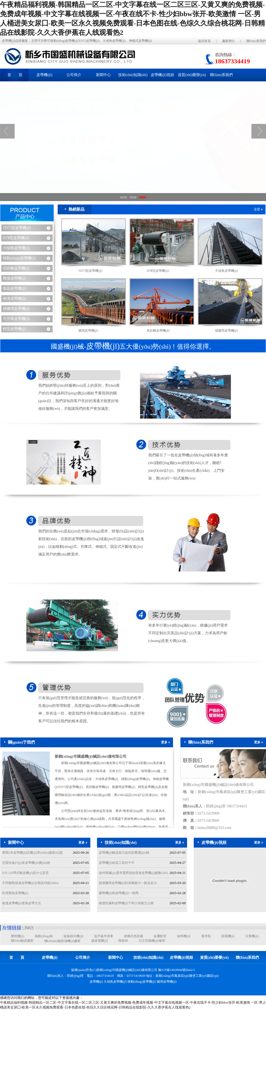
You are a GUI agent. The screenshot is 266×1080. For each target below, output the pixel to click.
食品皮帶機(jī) (14, 288)
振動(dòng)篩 (44, 936)
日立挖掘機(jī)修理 (152, 941)
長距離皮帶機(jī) (16, 268)
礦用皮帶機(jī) (88, 330)
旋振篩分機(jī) (73, 936)
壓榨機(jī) (17, 936)
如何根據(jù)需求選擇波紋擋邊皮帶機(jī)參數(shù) (133, 873)
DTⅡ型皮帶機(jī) (16, 238)
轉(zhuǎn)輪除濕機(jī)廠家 (62, 941)
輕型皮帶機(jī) (14, 329)
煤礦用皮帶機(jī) (16, 309)
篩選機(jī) (228, 936)
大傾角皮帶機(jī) (16, 248)
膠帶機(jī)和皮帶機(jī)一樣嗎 (118, 893)
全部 (258, 209)
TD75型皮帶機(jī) (17, 228)
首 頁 (14, 75)
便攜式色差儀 (133, 936)
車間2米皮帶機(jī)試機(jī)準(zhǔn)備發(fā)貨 (32, 852)
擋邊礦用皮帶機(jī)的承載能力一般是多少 (128, 883)
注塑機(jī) (252, 936)
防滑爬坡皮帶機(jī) (15, 893)
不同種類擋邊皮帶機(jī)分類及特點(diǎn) (30, 883)
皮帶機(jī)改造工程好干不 (117, 863)
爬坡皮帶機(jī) (14, 278)
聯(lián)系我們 (256, 41)
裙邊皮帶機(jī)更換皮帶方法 (21, 903)
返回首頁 (204, 41)
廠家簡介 (228, 41)
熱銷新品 (75, 209)
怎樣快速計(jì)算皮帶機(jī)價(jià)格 (26, 863)
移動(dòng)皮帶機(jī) (19, 258)
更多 (165, 742)
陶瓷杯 (123, 941)
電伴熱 (206, 936)
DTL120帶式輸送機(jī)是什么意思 (25, 873)
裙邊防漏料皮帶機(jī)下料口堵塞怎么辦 (126, 903)
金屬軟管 (160, 936)
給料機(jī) (184, 936)
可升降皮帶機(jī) (16, 319)
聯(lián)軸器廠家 (22, 941)
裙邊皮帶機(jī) (14, 299)
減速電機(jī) (99, 941)
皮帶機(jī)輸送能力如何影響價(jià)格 (124, 852)
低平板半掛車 (103, 936)
